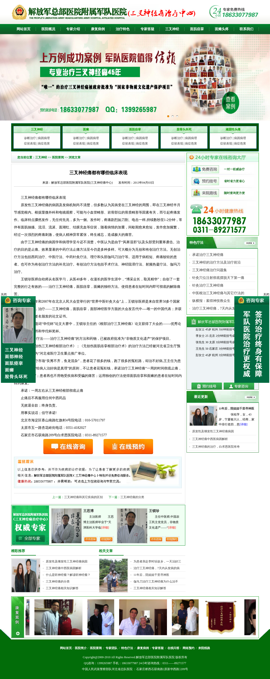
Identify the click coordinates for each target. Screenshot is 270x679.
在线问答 (173, 648)
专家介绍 (73, 29)
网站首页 (23, 29)
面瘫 (218, 29)
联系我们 (246, 29)
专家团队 (112, 648)
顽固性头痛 (233, 129)
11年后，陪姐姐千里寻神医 (151, 575)
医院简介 (81, 648)
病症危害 (44, 143)
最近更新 (201, 397)
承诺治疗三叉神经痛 (207, 255)
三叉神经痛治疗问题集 (209, 270)
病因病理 (44, 138)
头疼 (225, 29)
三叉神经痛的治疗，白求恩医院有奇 (216, 446)
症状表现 (30, 143)
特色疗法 (196, 242)
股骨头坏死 (184, 129)
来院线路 (203, 648)
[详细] (105, 527)
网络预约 (189, 648)
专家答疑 (147, 29)
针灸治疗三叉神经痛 (207, 285)
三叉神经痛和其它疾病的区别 (83, 497)
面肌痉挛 (197, 29)
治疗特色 (123, 29)
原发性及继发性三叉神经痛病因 (66, 561)
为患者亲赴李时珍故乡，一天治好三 (157, 561)
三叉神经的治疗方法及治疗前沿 (216, 262)
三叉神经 (172, 29)
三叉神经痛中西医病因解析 (63, 568)
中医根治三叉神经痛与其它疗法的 (218, 293)
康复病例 (98, 29)
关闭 (266, 294)
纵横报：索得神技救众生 (211, 301)
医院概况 (48, 29)
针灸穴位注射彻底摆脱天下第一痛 (218, 278)
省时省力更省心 (218, 181)
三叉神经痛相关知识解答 (62, 588)
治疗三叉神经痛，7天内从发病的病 (157, 568)
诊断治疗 (30, 138)
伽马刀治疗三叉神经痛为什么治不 (156, 581)
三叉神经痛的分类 (132, 497)
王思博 (88, 511)
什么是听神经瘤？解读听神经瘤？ (68, 575)
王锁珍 (154, 511)
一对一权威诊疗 (218, 169)
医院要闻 (58, 157)
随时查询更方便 (218, 193)
